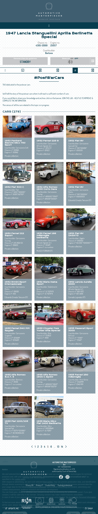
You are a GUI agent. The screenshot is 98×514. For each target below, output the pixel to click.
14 (62, 446)
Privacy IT (39, 485)
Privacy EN (29, 485)
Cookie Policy (50, 485)
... (54, 446)
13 (58, 446)
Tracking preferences (65, 485)
